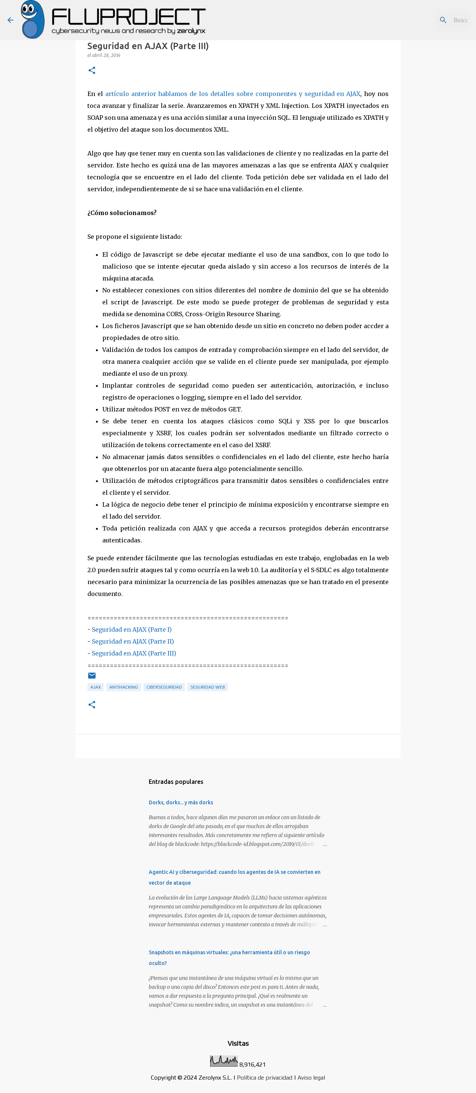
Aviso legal (311, 1077)
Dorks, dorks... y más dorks (181, 802)
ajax (95, 687)
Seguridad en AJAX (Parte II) (133, 641)
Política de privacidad (264, 1077)
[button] (91, 71)
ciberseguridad (164, 687)
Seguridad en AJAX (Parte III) (134, 653)
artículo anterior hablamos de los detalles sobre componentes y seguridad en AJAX (233, 93)
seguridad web (207, 687)
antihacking (123, 687)
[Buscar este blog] (431, 20)
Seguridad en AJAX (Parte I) (132, 629)
